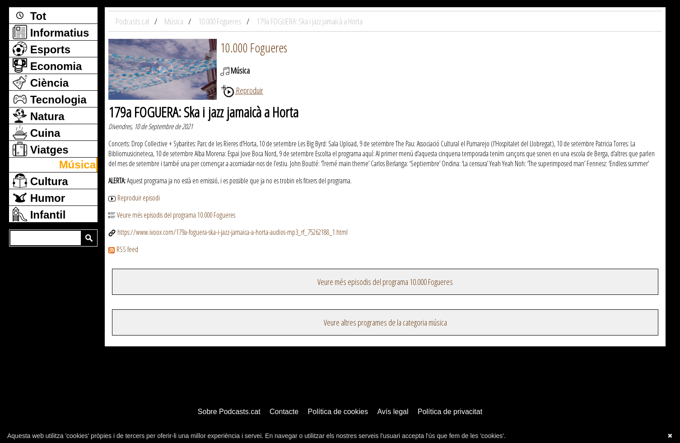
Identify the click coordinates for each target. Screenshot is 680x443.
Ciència (41, 82)
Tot (29, 15)
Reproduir (241, 90)
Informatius (51, 32)
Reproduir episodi (134, 198)
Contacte (284, 411)
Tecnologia (50, 99)
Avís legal (392, 411)
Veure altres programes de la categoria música (385, 322)
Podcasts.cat (133, 21)
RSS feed (123, 249)
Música (77, 165)
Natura (39, 115)
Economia (47, 65)
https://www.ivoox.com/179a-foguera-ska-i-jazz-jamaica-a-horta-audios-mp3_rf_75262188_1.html (228, 232)
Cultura (40, 180)
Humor (39, 197)
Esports (41, 49)
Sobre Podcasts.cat (229, 411)
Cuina (36, 132)
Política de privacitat (450, 411)
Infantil (39, 214)
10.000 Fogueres (253, 47)
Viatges (41, 149)
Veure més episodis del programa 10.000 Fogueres (171, 215)
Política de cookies (338, 411)
